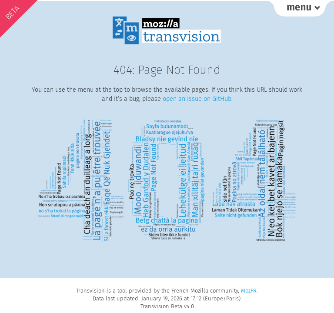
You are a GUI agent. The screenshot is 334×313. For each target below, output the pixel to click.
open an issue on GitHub (197, 99)
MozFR (249, 290)
